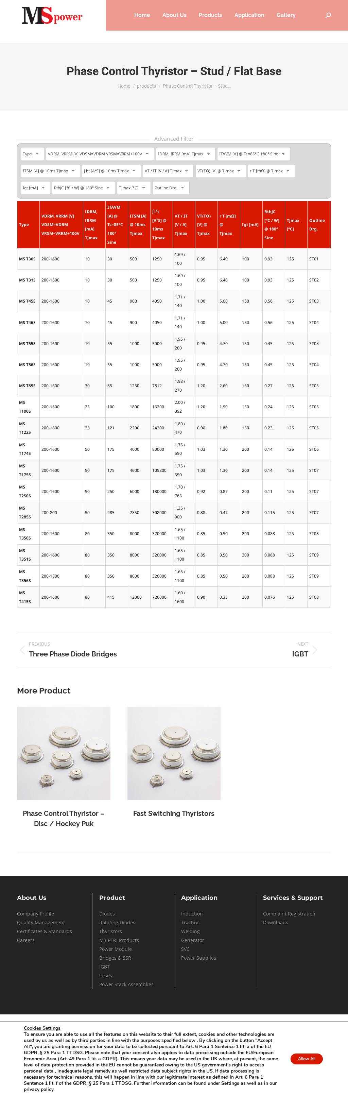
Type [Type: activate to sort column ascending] (24, 224)
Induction (192, 913)
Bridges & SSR (115, 958)
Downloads (275, 922)
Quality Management (41, 922)
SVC (185, 949)
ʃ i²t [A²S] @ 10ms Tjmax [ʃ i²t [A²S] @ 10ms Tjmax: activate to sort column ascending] (159, 225)
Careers (237, 6)
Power (107, 949)
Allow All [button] (302, 1059)
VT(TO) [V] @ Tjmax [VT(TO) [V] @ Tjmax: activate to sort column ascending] (204, 224)
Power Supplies (198, 958)
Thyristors (110, 931)
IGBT (104, 966)
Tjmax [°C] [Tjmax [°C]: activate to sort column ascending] (293, 225)
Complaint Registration (289, 913)
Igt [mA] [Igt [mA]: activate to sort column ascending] (250, 224)
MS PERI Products (119, 940)
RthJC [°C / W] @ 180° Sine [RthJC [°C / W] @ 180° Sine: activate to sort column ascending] (271, 225)
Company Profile (35, 913)
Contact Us (320, 6)
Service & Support (277, 6)
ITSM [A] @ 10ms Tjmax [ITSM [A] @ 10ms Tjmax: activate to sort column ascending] (138, 224)
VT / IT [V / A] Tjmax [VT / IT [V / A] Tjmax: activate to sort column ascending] (181, 224)
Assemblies (140, 984)
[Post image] (63, 753)
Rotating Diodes (117, 922)
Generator (192, 940)
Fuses (105, 975)
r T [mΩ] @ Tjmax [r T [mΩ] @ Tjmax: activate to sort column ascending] (228, 224)
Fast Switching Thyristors (173, 813)
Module (123, 949)
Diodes (107, 913)
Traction (190, 922)
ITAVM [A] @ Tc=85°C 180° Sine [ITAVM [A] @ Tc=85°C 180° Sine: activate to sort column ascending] (115, 224)
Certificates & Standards (44, 931)
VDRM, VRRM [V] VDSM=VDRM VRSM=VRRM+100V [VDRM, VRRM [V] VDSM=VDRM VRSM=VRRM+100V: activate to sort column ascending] (60, 224)
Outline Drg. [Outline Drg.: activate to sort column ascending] (317, 225)
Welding (190, 931)
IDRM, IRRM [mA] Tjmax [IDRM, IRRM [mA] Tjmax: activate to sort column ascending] (91, 225)
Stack (120, 984)
